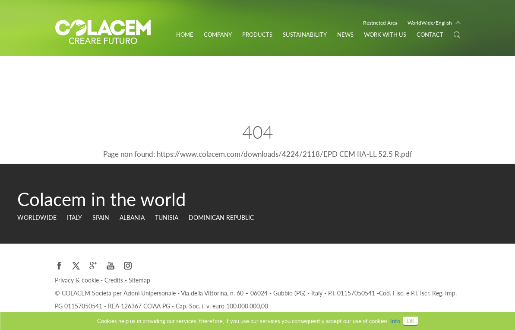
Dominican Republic (221, 217)
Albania (132, 217)
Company (218, 34)
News (345, 34)
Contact (430, 34)
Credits (114, 280)
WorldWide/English (430, 22)
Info (395, 320)
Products (257, 34)
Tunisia (166, 217)
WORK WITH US (385, 34)
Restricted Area (380, 22)
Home (184, 34)
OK (411, 320)
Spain (100, 217)
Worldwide (37, 217)
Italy (74, 217)
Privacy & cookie (78, 280)
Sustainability (305, 34)
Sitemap (139, 280)
